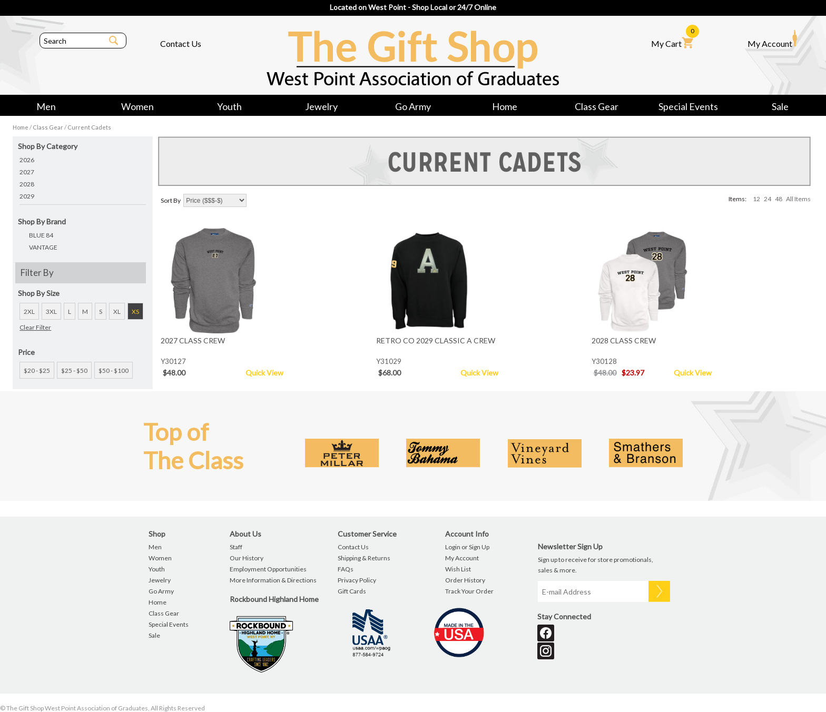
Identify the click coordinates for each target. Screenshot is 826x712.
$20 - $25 (37, 370)
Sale (780, 106)
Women (137, 106)
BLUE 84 (41, 235)
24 (767, 199)
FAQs (345, 569)
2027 (26, 172)
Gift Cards (352, 591)
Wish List (458, 569)
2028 (26, 184)
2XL (29, 311)
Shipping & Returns (364, 558)
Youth (229, 106)
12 (756, 199)
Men (46, 106)
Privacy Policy (357, 580)
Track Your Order (469, 591)
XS (135, 311)
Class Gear (596, 106)
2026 (26, 160)
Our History (246, 558)
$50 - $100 (114, 370)
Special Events (688, 106)
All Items (798, 199)
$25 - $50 (74, 370)
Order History (465, 580)
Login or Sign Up (467, 547)
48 (778, 199)
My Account (772, 38)
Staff (236, 547)
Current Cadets (89, 127)
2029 (26, 196)
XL (117, 311)
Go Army (413, 106)
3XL (51, 311)
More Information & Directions (273, 580)
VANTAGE (43, 247)
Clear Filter (35, 327)
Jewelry (321, 106)
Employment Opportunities (268, 569)
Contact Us (180, 43)
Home (504, 106)
